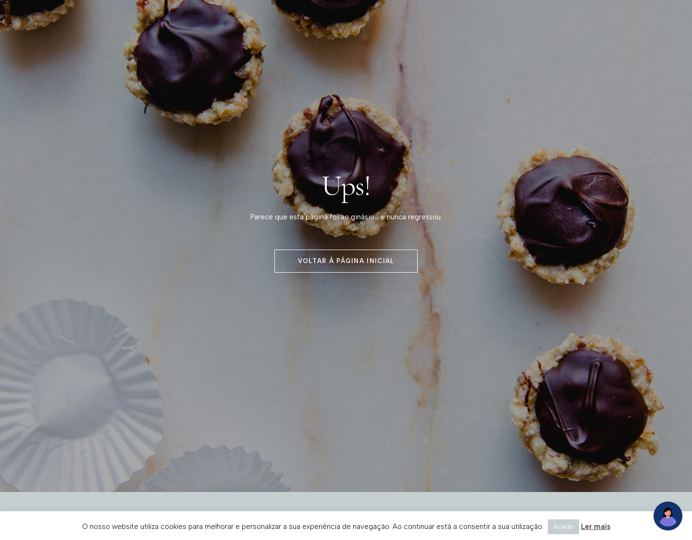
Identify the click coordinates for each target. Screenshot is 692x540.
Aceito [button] (563, 526)
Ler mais (595, 526)
